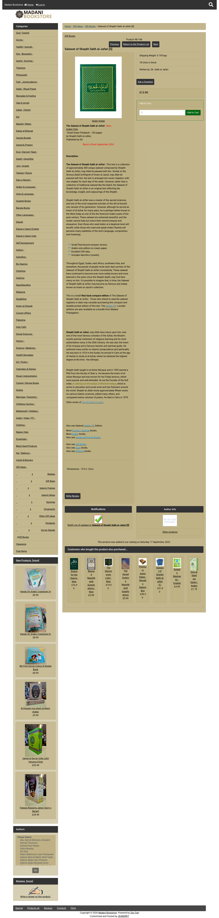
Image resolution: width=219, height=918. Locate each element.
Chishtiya (20, 271)
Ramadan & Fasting (26, 96)
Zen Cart (134, 912)
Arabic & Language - (26, 187)
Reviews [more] (24, 881)
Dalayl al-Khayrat (24, 131)
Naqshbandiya (23, 285)
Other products (169, 532)
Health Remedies (24, 355)
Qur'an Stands (35, 530)
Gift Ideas (78, 26)
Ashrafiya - (21, 257)
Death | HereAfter (25, 159)
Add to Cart (193, 112)
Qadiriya (20, 278)
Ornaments (35, 509)
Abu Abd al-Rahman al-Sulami (35, 840)
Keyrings (35, 502)
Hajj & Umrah (22, 103)
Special (19, 908)
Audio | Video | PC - (25, 418)
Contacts (61, 908)
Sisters (19, 390)
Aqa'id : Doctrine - (25, 61)
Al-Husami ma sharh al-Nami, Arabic (35, 697)
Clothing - (21, 425)
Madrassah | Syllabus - (27, 411)
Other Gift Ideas (35, 516)
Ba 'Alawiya (22, 264)
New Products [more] (27, 560)
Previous (114, 44)
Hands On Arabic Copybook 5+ (35, 619)
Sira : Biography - (24, 54)
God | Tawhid (22, 33)
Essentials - (22, 439)
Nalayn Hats (22, 432)
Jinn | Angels (22, 166)
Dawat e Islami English (27, 229)
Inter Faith (21, 327)
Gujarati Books (23, 201)
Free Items (21, 551)
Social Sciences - (24, 334)
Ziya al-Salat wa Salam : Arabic (194, 579)
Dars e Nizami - (24, 180)
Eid (17, 117)
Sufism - (20, 250)
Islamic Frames (35, 488)
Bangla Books (23, 208)
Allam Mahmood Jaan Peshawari (35, 854)
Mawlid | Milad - (24, 124)
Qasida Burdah (23, 138)
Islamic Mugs (35, 495)
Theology (21, 68)
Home (29, 4)
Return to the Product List (136, 44)
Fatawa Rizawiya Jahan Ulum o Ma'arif (35, 793)
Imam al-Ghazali (24, 306)
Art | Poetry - (22, 362)
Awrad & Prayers (24, 145)
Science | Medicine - (26, 348)
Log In (40, 4)
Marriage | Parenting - (27, 397)
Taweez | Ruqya (24, 173)
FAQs (73, 908)
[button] (211, 4)
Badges (35, 474)
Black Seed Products (26, 446)
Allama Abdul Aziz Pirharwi (35, 860)
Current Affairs (23, 313)
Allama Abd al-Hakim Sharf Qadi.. (35, 857)
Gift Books (90, 26)
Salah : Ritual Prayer (26, 89)
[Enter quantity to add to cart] (162, 112)
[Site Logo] (45, 14)
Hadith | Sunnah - (24, 47)
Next (155, 44)
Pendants (35, 523)
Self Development (25, 243)
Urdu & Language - (25, 194)
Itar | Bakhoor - (23, 453)
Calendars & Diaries (26, 369)
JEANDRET (123, 916)
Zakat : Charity (23, 110)
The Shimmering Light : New (108, 574)
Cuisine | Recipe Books (27, 383)
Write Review (72, 496)
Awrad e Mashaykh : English (177, 576)
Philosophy (21, 75)
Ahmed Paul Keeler (35, 845)
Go (35, 870)
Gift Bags (35, 481)
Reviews (48, 908)
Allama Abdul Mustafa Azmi (35, 863)
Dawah (19, 222)
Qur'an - (20, 40)
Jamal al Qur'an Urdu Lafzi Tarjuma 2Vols (35, 743)
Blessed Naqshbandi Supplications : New (91, 581)
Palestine (21, 320)
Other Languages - (25, 215)
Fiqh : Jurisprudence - (27, 82)
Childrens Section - (25, 404)
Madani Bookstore (107, 912)
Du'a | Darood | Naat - (26, 152)
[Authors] (36, 850)
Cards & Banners (24, 460)
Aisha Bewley (35, 848)
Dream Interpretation (26, 376)
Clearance (21, 544)
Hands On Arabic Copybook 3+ (35, 580)
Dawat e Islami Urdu (26, 236)
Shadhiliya (21, 299)
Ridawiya (20, 292)
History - (20, 341)
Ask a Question (145, 81)
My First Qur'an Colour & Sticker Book (36, 658)
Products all (33, 908)
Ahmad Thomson (35, 843)
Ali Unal (35, 851)
